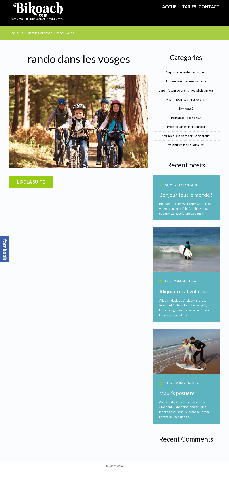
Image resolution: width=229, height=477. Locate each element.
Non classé (186, 108)
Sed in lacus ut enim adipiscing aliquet (186, 136)
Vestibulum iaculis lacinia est (186, 145)
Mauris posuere (177, 393)
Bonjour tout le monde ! (185, 195)
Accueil (171, 6)
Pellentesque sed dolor (186, 118)
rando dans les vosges (78, 58)
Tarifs (189, 6)
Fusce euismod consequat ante (186, 81)
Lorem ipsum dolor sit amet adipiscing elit (186, 90)
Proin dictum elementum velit (186, 126)
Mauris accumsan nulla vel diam (186, 99)
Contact (209, 6)
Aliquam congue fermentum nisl (186, 72)
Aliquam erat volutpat (184, 291)
